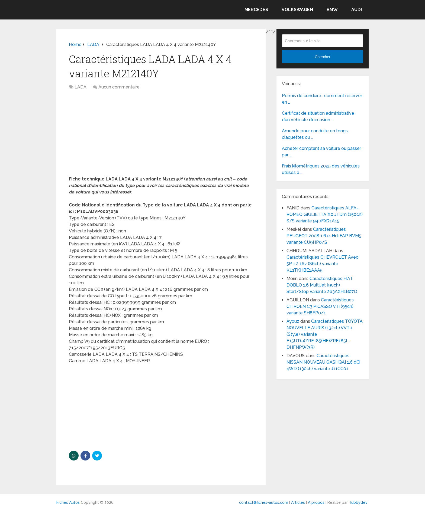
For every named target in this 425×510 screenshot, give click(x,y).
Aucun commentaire (119, 87)
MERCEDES (256, 9)
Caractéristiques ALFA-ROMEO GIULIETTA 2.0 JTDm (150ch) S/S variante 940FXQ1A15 (324, 214)
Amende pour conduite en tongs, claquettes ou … (315, 134)
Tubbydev (358, 502)
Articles (298, 502)
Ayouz (292, 321)
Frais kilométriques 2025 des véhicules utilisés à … (321, 169)
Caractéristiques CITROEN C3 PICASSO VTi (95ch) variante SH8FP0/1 (320, 306)
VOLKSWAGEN (297, 9)
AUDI (356, 9)
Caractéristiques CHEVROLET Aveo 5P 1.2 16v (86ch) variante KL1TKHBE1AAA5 (322, 264)
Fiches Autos (68, 502)
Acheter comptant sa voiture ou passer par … (321, 151)
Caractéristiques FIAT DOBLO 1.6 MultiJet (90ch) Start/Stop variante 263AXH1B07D (321, 285)
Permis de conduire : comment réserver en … (322, 99)
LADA (80, 87)
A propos (316, 502)
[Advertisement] (161, 136)
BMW (332, 9)
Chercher (322, 57)
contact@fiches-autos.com (263, 502)
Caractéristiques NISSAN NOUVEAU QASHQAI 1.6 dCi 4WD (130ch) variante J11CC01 (323, 362)
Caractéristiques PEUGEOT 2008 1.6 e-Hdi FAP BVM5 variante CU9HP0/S (323, 236)
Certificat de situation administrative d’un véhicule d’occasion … (318, 116)
